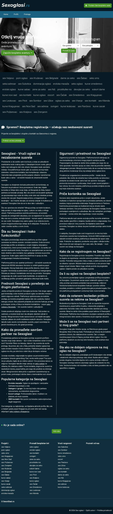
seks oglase (40, 364)
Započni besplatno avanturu (17, 53)
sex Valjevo (8, 78)
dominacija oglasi (42, 83)
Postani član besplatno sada (97, 5)
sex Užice (48, 100)
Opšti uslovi (90, 510)
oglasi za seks (62, 100)
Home (6, 14)
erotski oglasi (9, 89)
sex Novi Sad (28, 106)
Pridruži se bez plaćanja (13, 141)
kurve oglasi (39, 95)
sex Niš (51, 89)
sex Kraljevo (25, 112)
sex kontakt (90, 100)
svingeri (54, 106)
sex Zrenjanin (40, 112)
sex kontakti (25, 95)
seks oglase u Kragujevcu (19, 412)
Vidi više (56, 431)
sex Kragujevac (94, 95)
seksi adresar (9, 83)
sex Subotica (24, 83)
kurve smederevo (93, 83)
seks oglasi (77, 83)
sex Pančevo (84, 106)
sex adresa (42, 106)
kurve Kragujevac (11, 106)
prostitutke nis (64, 89)
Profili (16, 14)
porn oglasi (21, 78)
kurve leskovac (68, 106)
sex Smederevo (76, 95)
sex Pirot (22, 100)
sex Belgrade (51, 78)
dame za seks (68, 78)
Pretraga (27, 14)
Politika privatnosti (104, 510)
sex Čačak (61, 95)
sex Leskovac (9, 100)
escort (51, 95)
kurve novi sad (9, 95)
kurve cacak (99, 106)
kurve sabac (24, 89)
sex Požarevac (9, 112)
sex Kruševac (36, 78)
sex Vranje (77, 100)
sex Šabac (82, 78)
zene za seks (39, 89)
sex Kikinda (104, 100)
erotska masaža (61, 83)
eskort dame (98, 89)
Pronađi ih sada (69, 51)
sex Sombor (35, 100)
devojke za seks (82, 89)
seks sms (94, 78)
